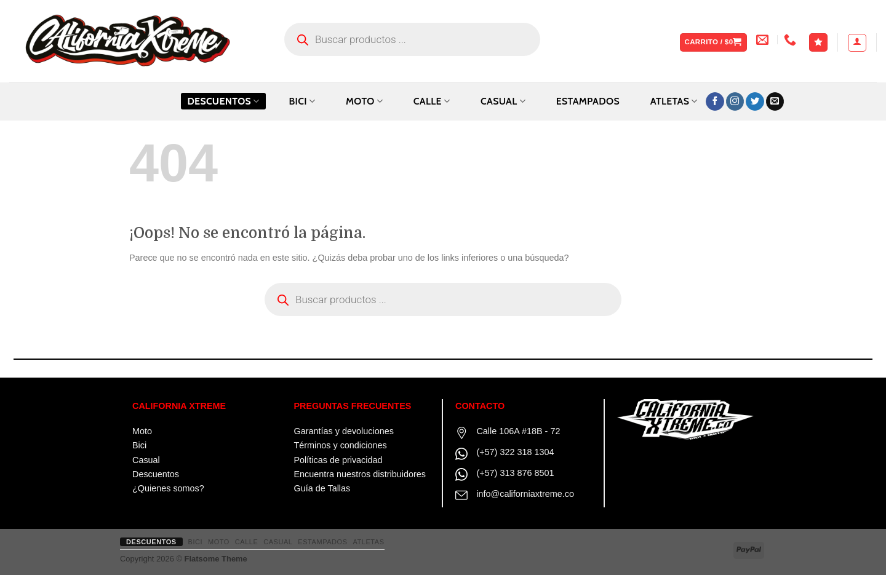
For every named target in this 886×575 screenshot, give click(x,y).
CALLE (431, 101)
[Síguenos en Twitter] (755, 101)
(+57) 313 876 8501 (515, 473)
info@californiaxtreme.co (525, 494)
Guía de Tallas (322, 488)
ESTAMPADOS (588, 101)
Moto (142, 431)
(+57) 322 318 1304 (515, 452)
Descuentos (223, 101)
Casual (146, 460)
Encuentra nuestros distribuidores (360, 474)
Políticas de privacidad (338, 460)
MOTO (364, 101)
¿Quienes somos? (168, 488)
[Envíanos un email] (775, 101)
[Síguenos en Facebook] (715, 101)
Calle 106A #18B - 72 (518, 431)
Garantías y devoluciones (344, 431)
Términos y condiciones (340, 445)
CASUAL (503, 101)
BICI (302, 101)
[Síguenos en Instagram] (735, 101)
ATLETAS (674, 101)
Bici (139, 445)
